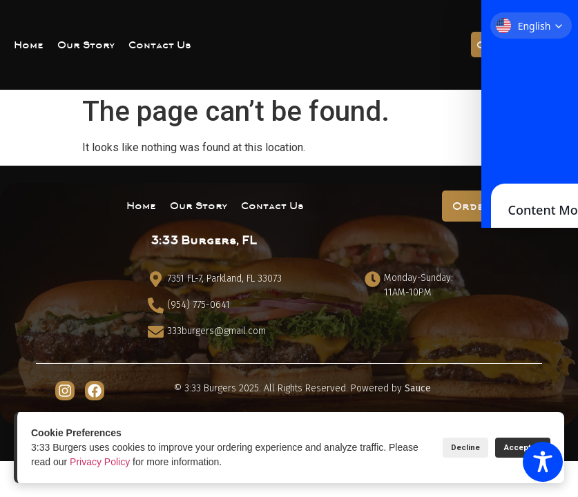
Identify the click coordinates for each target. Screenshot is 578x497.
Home (29, 45)
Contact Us (159, 45)
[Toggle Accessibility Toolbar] (542, 461)
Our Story (86, 45)
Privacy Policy (132, 461)
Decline (440, 447)
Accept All (514, 447)
